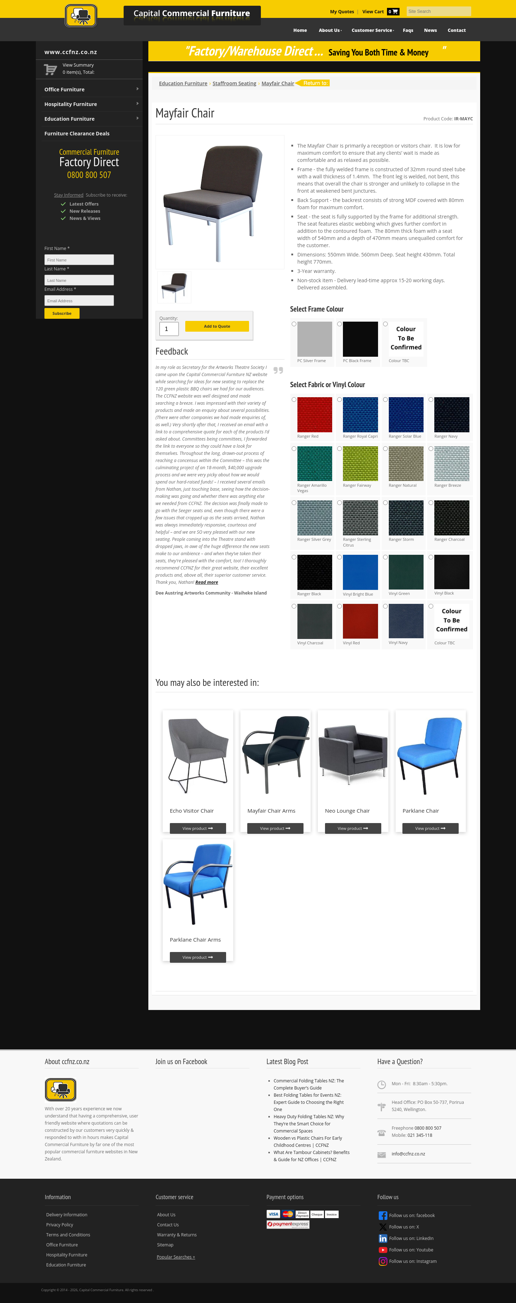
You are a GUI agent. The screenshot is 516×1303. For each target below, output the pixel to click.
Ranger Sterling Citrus (360, 523)
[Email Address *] (79, 300)
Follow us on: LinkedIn (406, 1238)
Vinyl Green (406, 575)
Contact (457, 30)
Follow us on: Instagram (408, 1261)
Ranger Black (315, 575)
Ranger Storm (406, 521)
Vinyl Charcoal (315, 625)
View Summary (78, 65)
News (430, 30)
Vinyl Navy (406, 624)
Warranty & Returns (177, 1235)
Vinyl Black (451, 575)
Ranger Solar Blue (406, 418)
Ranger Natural (406, 467)
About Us (329, 30)
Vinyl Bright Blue (360, 576)
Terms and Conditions (68, 1235)
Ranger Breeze (451, 467)
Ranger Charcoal (451, 521)
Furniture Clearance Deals (77, 133)
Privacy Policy (59, 1225)
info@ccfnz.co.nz (408, 1154)
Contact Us (168, 1225)
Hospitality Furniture (92, 104)
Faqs (408, 30)
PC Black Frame (360, 342)
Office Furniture (92, 89)
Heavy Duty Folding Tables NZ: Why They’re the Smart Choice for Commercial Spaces (309, 1124)
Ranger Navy (451, 418)
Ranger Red (315, 418)
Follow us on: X (399, 1227)
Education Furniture (92, 118)
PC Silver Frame (315, 342)
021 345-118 (420, 1135)
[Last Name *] (79, 280)
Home (300, 30)
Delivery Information (66, 1215)
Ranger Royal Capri (360, 418)
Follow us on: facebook (407, 1215)
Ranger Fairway (360, 467)
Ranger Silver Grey (315, 521)
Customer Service (372, 30)
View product (198, 828)
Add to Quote (217, 326)
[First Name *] (79, 259)
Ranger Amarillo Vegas (315, 469)
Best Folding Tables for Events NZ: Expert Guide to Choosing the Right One (309, 1102)
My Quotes (342, 12)
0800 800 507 (428, 1128)
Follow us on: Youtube (406, 1250)
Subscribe (61, 313)
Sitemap (165, 1245)
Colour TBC (406, 342)
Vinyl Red (360, 624)
